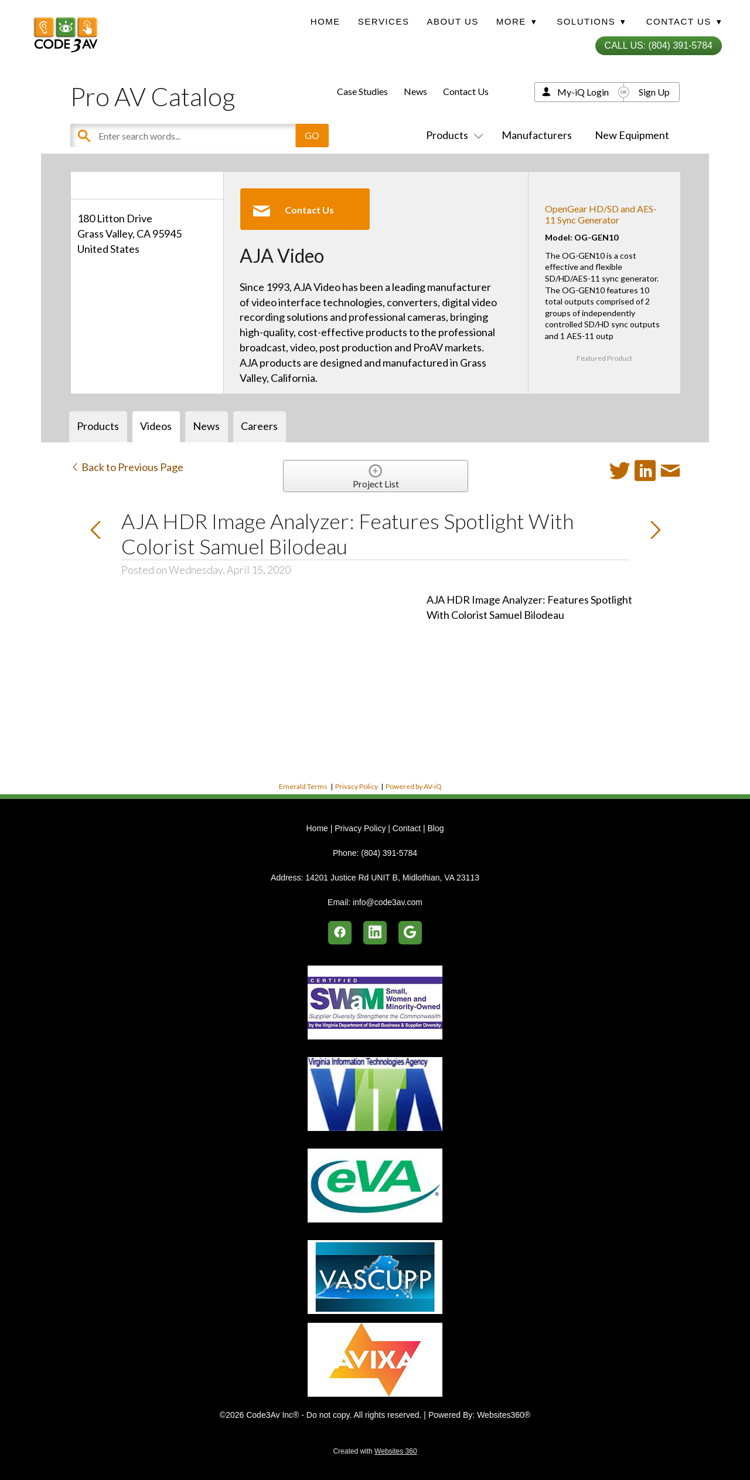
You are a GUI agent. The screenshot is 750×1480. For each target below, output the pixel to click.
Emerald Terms (303, 786)
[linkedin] (375, 932)
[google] (410, 932)
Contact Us (466, 91)
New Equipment (632, 134)
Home (325, 21)
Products (452, 134)
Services (384, 21)
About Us (452, 21)
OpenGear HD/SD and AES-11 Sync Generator (601, 214)
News (415, 91)
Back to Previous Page (126, 466)
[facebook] (340, 932)
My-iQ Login (583, 91)
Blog (435, 828)
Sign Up (654, 91)
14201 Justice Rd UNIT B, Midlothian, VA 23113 (392, 877)
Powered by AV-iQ (414, 786)
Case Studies (362, 91)
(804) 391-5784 (389, 853)
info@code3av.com (387, 902)
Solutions (591, 21)
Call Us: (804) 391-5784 (658, 45)
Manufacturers (537, 134)
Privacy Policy (356, 786)
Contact (407, 828)
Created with (375, 1451)
